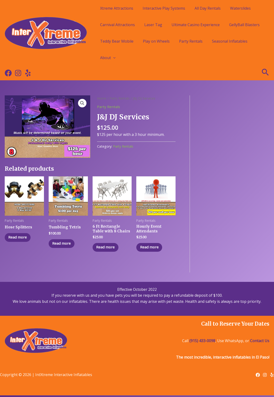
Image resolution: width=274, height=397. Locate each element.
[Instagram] (18, 73)
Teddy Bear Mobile (116, 41)
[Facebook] (8, 73)
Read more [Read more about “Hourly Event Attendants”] (150, 248)
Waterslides (240, 8)
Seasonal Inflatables (229, 41)
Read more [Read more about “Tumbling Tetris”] (62, 244)
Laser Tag (153, 24)
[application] (113, 57)
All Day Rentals (208, 8)
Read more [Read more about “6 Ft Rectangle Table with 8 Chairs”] (106, 248)
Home (102, 98)
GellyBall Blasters (244, 24)
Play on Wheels (156, 41)
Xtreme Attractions (116, 8)
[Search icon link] (265, 73)
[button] (82, 103)
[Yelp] (27, 73)
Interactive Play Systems (164, 8)
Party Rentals (191, 41)
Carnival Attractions (117, 24)
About (108, 57)
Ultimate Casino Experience (196, 24)
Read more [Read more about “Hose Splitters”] (18, 238)
